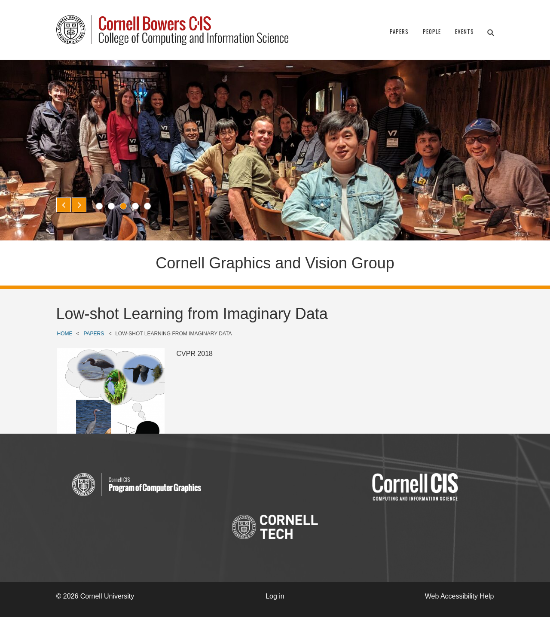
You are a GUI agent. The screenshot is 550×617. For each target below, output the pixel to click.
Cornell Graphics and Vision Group (275, 263)
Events (464, 31)
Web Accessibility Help (459, 596)
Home (65, 334)
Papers (399, 31)
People (432, 31)
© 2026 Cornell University (95, 596)
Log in (275, 596)
